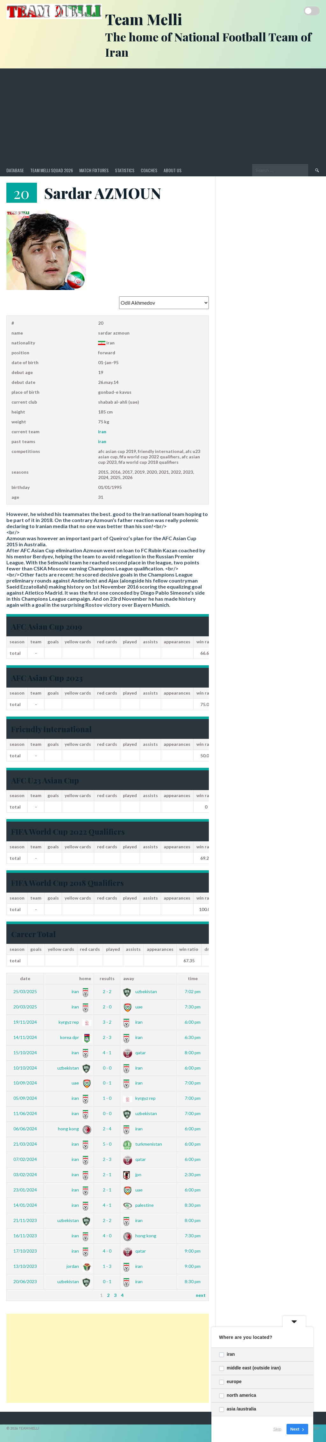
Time (193, 978)
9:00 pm (193, 1251)
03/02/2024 (25, 1174)
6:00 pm (193, 1022)
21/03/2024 (25, 1144)
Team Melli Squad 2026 (51, 170)
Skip (277, 1429)
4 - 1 (107, 1052)
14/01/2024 (25, 1205)
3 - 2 (107, 1022)
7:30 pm (193, 1006)
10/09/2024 (25, 1082)
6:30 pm (193, 1037)
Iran (102, 431)
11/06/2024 (25, 1113)
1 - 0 (107, 1098)
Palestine (138, 1205)
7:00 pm (193, 1082)
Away (128, 978)
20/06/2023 (25, 1281)
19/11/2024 (25, 1022)
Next (201, 1295)
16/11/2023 (25, 1235)
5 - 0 (107, 1144)
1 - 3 (107, 1266)
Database (15, 170)
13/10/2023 (25, 1266)
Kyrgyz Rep (74, 1022)
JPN (132, 1174)
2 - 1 (107, 1174)
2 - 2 (107, 991)
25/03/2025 (25, 991)
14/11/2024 (25, 1037)
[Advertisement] (163, 116)
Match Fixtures (94, 170)
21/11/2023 (25, 1220)
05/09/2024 (25, 1098)
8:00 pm (193, 1052)
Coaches (149, 170)
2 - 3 (107, 1037)
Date (25, 978)
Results (107, 978)
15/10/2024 (25, 1052)
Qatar (134, 1052)
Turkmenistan (142, 1144)
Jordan (78, 1266)
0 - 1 (107, 1082)
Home (85, 978)
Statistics (124, 170)
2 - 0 (107, 1006)
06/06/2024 (25, 1128)
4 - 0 (107, 1235)
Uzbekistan (140, 991)
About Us (172, 170)
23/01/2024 (25, 1189)
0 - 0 (107, 1068)
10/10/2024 (25, 1068)
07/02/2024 (25, 1159)
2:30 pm (193, 1174)
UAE (133, 1006)
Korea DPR (74, 1037)
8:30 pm (193, 1205)
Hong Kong (73, 1128)
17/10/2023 (25, 1251)
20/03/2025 (25, 1006)
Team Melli (143, 19)
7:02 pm (193, 991)
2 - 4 (107, 1128)
